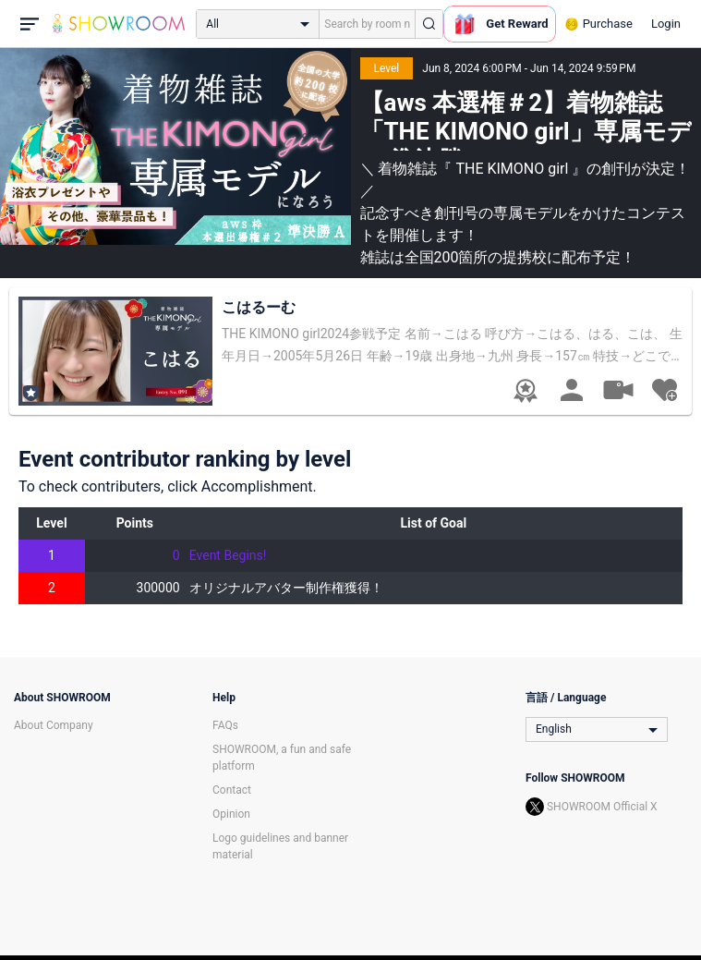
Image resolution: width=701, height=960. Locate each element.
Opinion (231, 814)
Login (666, 23)
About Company (53, 725)
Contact (231, 790)
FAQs (225, 725)
